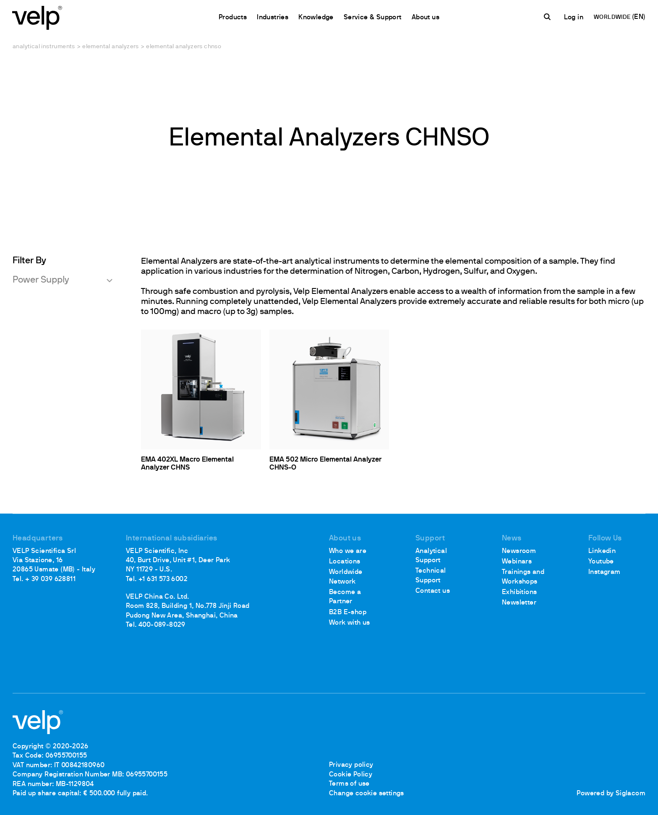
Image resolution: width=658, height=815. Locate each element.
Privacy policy (351, 765)
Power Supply (41, 280)
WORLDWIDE (612, 18)
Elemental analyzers (110, 46)
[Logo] (38, 17)
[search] (548, 17)
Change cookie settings (366, 794)
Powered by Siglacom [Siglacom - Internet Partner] (611, 794)
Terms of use (349, 784)
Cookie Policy (350, 775)
